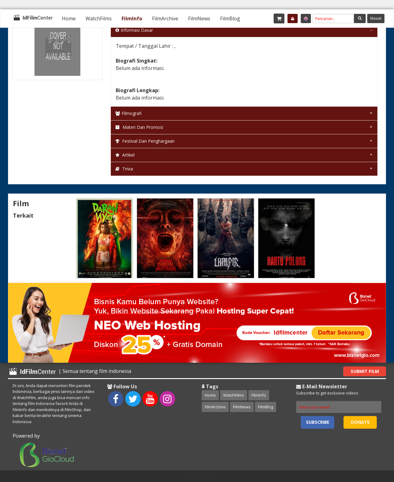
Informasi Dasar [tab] (134, 30)
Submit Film (365, 371)
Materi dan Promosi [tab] (139, 127)
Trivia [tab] (124, 169)
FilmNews (199, 18)
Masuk (375, 18)
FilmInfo (132, 18)
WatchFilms (99, 18)
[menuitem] (69, 18)
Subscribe (317, 422)
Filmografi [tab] (128, 113)
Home (69, 18)
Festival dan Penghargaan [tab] (145, 141)
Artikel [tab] (125, 155)
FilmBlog (230, 18)
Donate (360, 422)
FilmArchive (165, 18)
